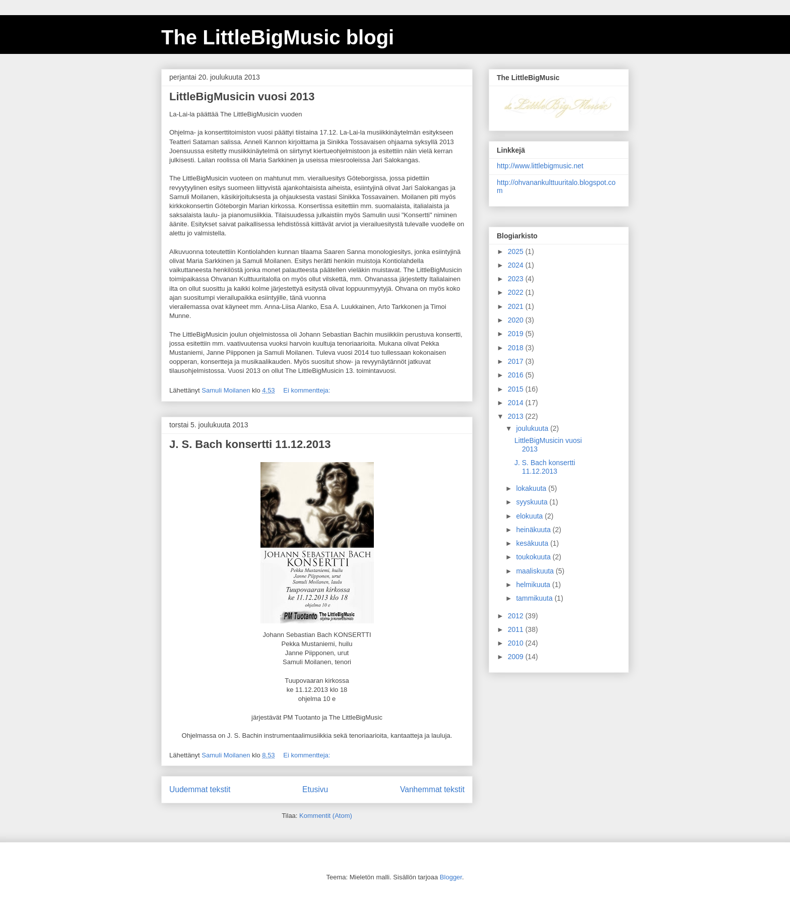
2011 (516, 629)
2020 (516, 320)
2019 (516, 334)
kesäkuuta (533, 543)
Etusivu (315, 789)
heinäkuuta (534, 530)
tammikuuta (535, 598)
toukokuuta (534, 557)
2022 (516, 292)
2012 (516, 616)
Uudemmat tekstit (199, 789)
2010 (516, 643)
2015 (516, 389)
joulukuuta (533, 428)
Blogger (451, 877)
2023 (516, 279)
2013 (516, 416)
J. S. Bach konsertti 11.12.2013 (250, 444)
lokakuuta (532, 488)
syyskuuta (532, 502)
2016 (516, 375)
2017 (516, 361)
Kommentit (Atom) (325, 815)
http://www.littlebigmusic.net (540, 166)
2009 (516, 657)
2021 (516, 306)
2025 (516, 251)
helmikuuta (534, 585)
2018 (516, 348)
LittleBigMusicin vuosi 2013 (242, 96)
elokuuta (530, 516)
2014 (516, 403)
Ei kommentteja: (307, 390)
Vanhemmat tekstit (432, 789)
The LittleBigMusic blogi (277, 37)
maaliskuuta (536, 571)
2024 (516, 265)
